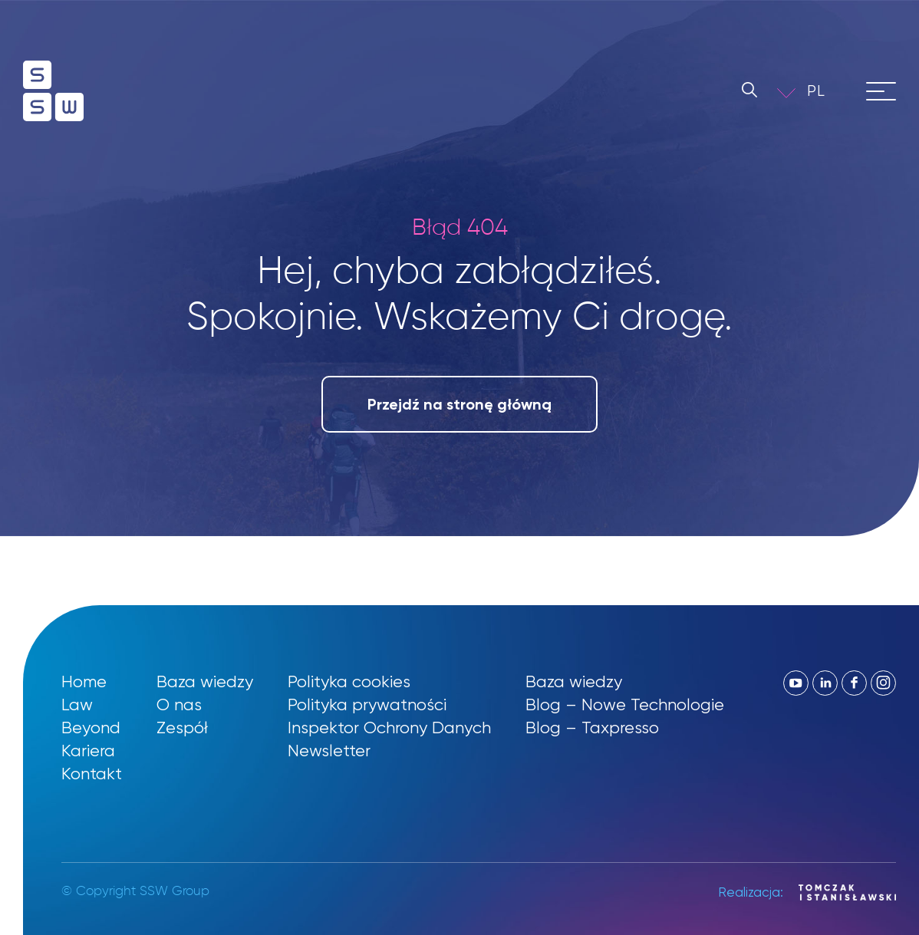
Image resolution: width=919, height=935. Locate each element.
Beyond (90, 727)
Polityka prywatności (367, 704)
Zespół (182, 727)
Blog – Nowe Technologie (624, 704)
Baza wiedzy (204, 681)
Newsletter (329, 750)
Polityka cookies (349, 681)
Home (84, 681)
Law (77, 704)
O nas (179, 704)
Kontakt (91, 773)
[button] (827, 91)
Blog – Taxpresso (592, 727)
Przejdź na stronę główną (459, 404)
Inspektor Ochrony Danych (389, 727)
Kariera (88, 750)
